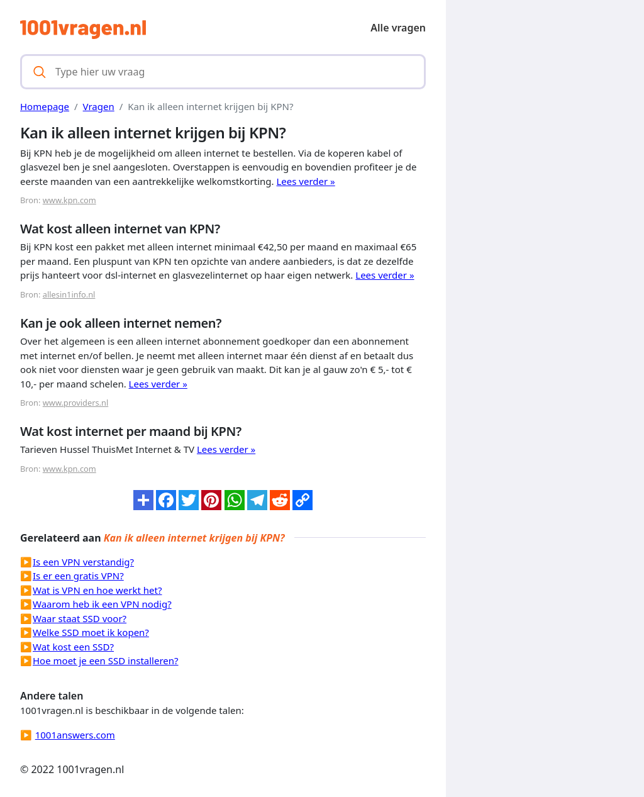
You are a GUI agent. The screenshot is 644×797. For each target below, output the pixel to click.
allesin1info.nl (69, 294)
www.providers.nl (75, 402)
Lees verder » (306, 181)
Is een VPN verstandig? (83, 561)
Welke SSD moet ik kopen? (91, 632)
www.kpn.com (69, 200)
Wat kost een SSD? (73, 646)
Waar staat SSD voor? (79, 618)
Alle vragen (398, 28)
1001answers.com (75, 734)
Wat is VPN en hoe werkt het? (97, 590)
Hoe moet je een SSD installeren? (106, 660)
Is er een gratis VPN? (78, 575)
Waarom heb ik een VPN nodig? (102, 604)
